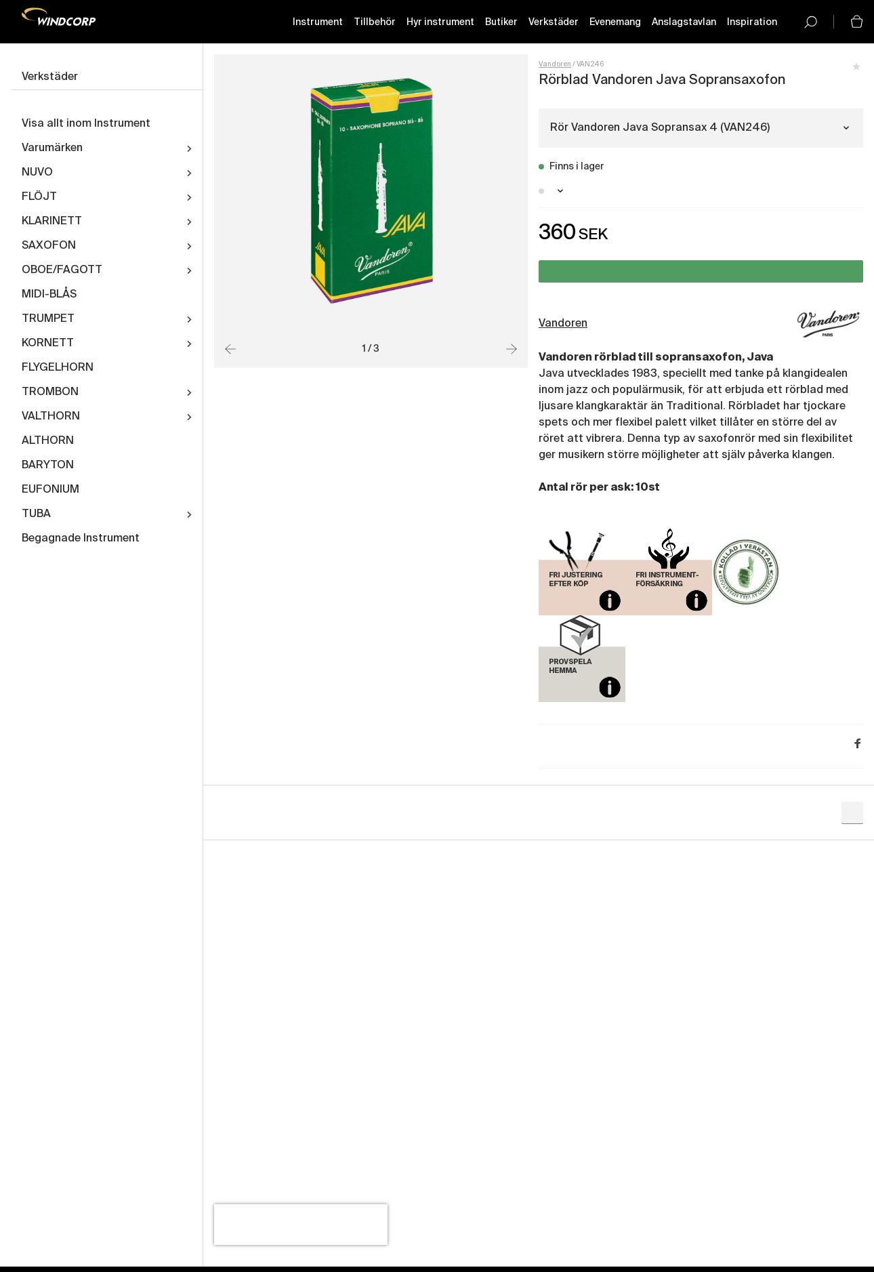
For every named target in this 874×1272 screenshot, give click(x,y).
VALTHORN (51, 416)
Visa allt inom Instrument (86, 124)
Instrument (318, 22)
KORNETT (48, 343)
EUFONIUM (50, 490)
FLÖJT (39, 197)
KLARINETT (52, 221)
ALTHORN (48, 441)
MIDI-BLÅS (49, 294)
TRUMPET (48, 319)
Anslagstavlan (684, 22)
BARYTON (48, 465)
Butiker (501, 22)
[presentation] (301, 1224)
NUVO (37, 172)
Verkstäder (553, 22)
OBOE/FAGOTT (62, 270)
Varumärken (52, 148)
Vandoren (555, 64)
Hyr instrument (440, 22)
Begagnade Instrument (81, 538)
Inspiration (752, 22)
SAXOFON (49, 246)
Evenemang (615, 22)
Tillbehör (375, 22)
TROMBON (50, 392)
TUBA (36, 514)
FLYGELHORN (57, 368)
